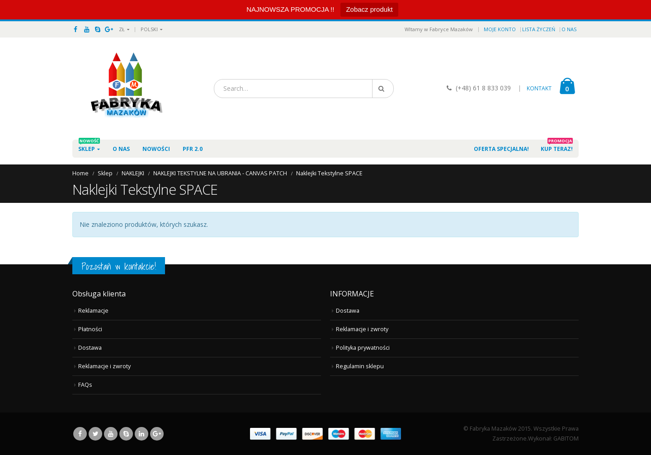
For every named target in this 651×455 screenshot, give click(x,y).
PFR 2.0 (192, 146)
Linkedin (141, 434)
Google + (157, 434)
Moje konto (500, 29)
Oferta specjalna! (501, 149)
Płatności (90, 329)
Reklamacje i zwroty (104, 366)
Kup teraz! (557, 146)
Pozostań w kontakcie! (118, 266)
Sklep (89, 146)
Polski (149, 29)
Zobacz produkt (369, 9)
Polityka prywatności (363, 348)
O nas (568, 29)
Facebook (80, 434)
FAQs (85, 385)
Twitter (95, 434)
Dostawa (90, 348)
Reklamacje (93, 310)
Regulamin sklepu (360, 366)
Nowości (156, 149)
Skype (126, 434)
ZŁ (122, 29)
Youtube (111, 434)
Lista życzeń (538, 29)
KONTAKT (539, 88)
